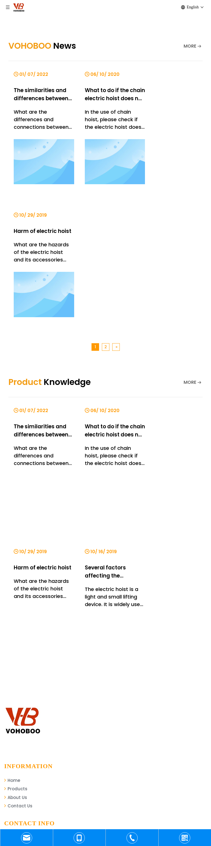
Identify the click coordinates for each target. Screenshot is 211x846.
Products (15, 642)
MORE (190, 46)
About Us (15, 651)
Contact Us (18, 659)
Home (12, 634)
